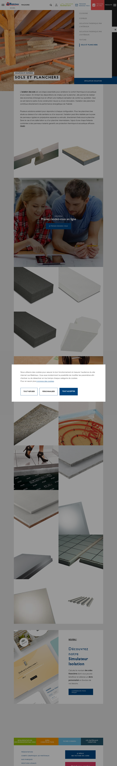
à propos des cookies (45, 381)
